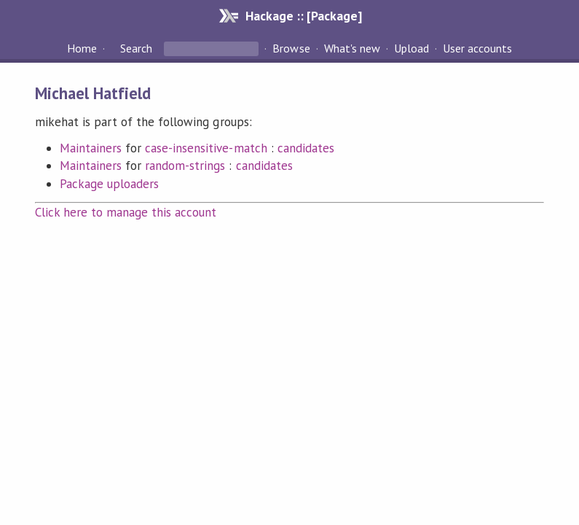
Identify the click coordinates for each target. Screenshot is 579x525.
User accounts (477, 48)
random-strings (185, 166)
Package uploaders (109, 184)
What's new (352, 48)
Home (82, 48)
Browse (291, 48)
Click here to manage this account (126, 212)
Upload (411, 48)
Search (136, 48)
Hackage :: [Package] (303, 15)
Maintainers (91, 148)
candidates (305, 148)
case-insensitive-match (206, 148)
